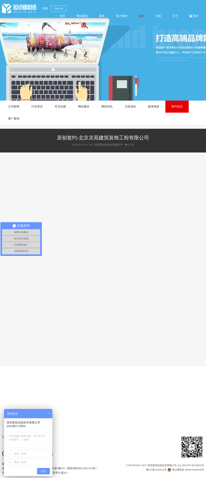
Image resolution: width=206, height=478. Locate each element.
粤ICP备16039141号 (156, 469)
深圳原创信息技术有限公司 (162, 465)
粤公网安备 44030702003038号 (185, 469)
